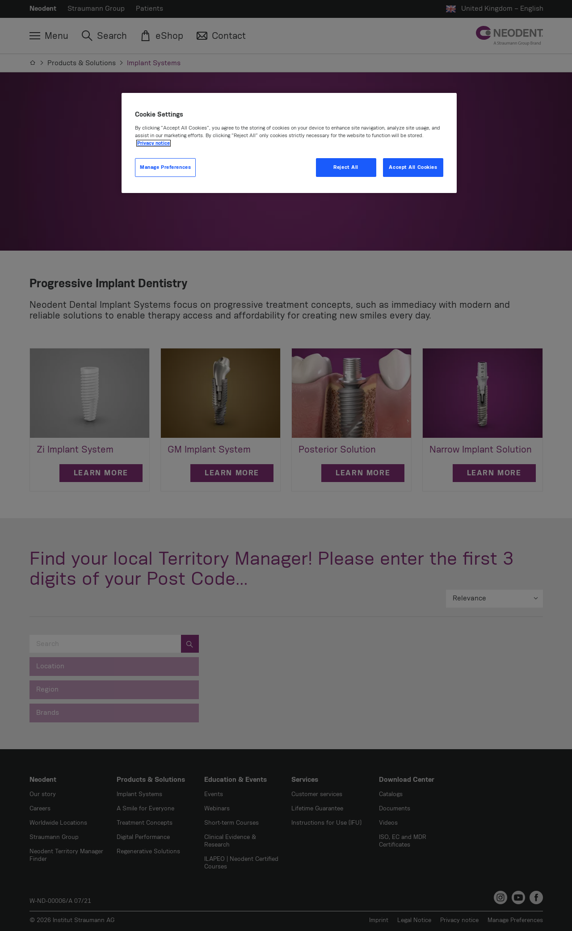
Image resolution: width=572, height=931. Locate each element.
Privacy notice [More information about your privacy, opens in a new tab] (153, 143)
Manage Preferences (165, 167)
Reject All (345, 167)
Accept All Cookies (413, 167)
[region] (289, 143)
